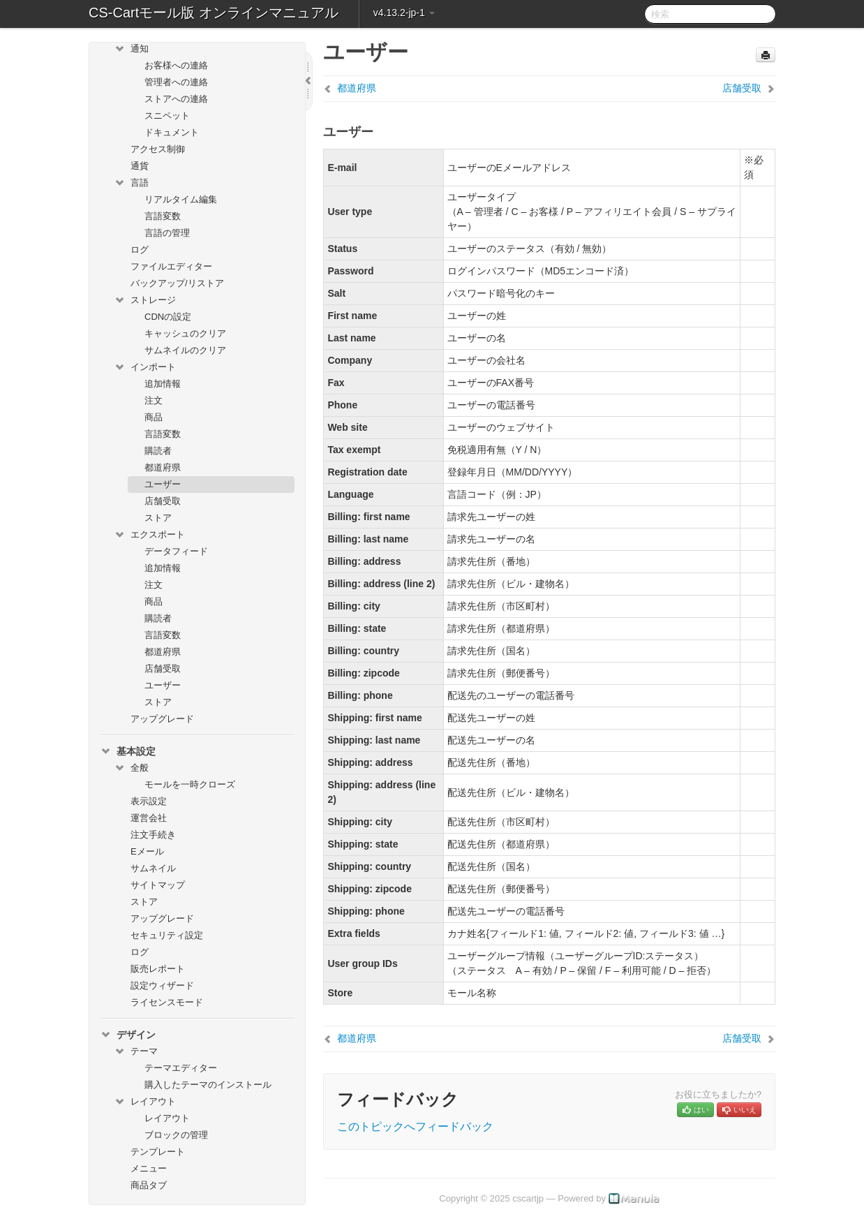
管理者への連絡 (176, 82)
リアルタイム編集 (180, 199)
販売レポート (158, 968)
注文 (153, 400)
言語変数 (162, 216)
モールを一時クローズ (189, 784)
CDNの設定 (167, 316)
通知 (131, 48)
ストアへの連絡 (176, 99)
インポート (145, 367)
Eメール (147, 851)
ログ (140, 249)
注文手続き (153, 834)
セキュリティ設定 (167, 935)
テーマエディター (180, 1068)
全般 (131, 768)
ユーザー (162, 484)
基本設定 (128, 751)
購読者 (158, 450)
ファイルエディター (171, 266)
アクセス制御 (158, 149)
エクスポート (149, 534)
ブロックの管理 (176, 1135)
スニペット (167, 115)
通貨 (140, 166)
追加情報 (162, 383)
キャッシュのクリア (185, 333)
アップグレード (162, 719)
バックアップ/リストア (177, 283)
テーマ (136, 1051)
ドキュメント (171, 132)
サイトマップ (158, 885)
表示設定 (149, 801)
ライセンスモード (167, 1002)
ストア (158, 517)
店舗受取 (162, 501)
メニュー (149, 1168)
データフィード (176, 551)
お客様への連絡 (176, 65)
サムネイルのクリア (185, 350)
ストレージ (145, 300)
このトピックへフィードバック (415, 1126)
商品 (153, 417)
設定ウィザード (162, 985)
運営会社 (149, 818)
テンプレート (158, 1151)
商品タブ (149, 1185)
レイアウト (145, 1101)
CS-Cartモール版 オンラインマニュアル (213, 12)
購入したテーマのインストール (207, 1084)
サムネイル (153, 868)
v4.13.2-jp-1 (404, 12)
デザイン (128, 1034)
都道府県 (162, 467)
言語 (131, 183)
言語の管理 (167, 233)
